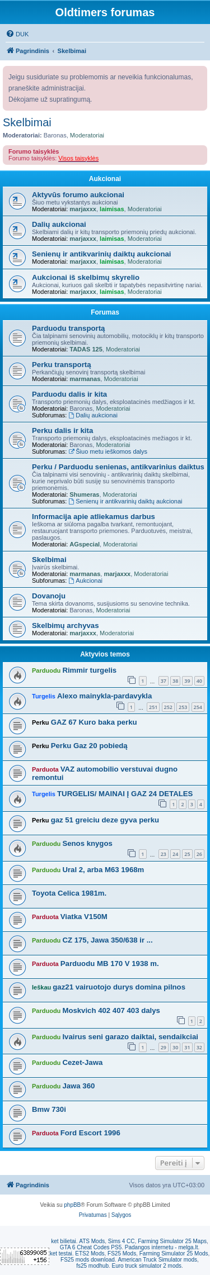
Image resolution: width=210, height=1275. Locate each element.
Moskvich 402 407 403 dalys (111, 1010)
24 (175, 854)
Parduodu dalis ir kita (69, 394)
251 (153, 707)
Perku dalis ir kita (62, 430)
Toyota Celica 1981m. (69, 893)
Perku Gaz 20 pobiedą (89, 745)
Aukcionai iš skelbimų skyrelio (85, 277)
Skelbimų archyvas (65, 625)
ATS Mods (92, 1241)
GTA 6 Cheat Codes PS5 (91, 1247)
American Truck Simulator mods (157, 1260)
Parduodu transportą (68, 328)
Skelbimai (27, 122)
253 (183, 707)
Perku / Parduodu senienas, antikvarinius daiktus (118, 467)
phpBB (72, 1205)
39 (187, 680)
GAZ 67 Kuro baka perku (94, 722)
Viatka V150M (84, 916)
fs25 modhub (92, 1266)
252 (168, 707)
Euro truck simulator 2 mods (147, 1266)
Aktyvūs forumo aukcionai (78, 195)
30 (175, 1047)
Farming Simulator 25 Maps (172, 1241)
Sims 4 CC (121, 1241)
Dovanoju (49, 596)
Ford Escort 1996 (90, 1133)
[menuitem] (17, 34)
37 (163, 680)
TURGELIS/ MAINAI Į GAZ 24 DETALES (125, 793)
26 (199, 854)
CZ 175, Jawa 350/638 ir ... (107, 940)
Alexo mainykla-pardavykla (104, 696)
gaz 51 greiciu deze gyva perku (105, 820)
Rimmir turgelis (89, 670)
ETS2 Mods (89, 1253)
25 (187, 854)
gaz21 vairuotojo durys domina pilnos (119, 987)
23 (163, 854)
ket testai (61, 1253)
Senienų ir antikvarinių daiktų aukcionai (101, 254)
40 (199, 680)
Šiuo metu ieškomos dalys (107, 451)
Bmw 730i (49, 1109)
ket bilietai (63, 1241)
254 (198, 707)
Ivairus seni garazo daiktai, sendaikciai (130, 1037)
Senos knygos (87, 843)
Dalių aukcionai (59, 224)
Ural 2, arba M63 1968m (103, 869)
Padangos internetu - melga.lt (161, 1247)
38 (175, 680)
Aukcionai (105, 179)
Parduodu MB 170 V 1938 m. (109, 963)
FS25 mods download (87, 1260)
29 (163, 1047)
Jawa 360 (78, 1086)
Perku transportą (61, 364)
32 (199, 1047)
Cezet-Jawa (82, 1062)
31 (187, 1047)
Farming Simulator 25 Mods (173, 1253)
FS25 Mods (122, 1253)
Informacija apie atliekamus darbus (93, 516)
